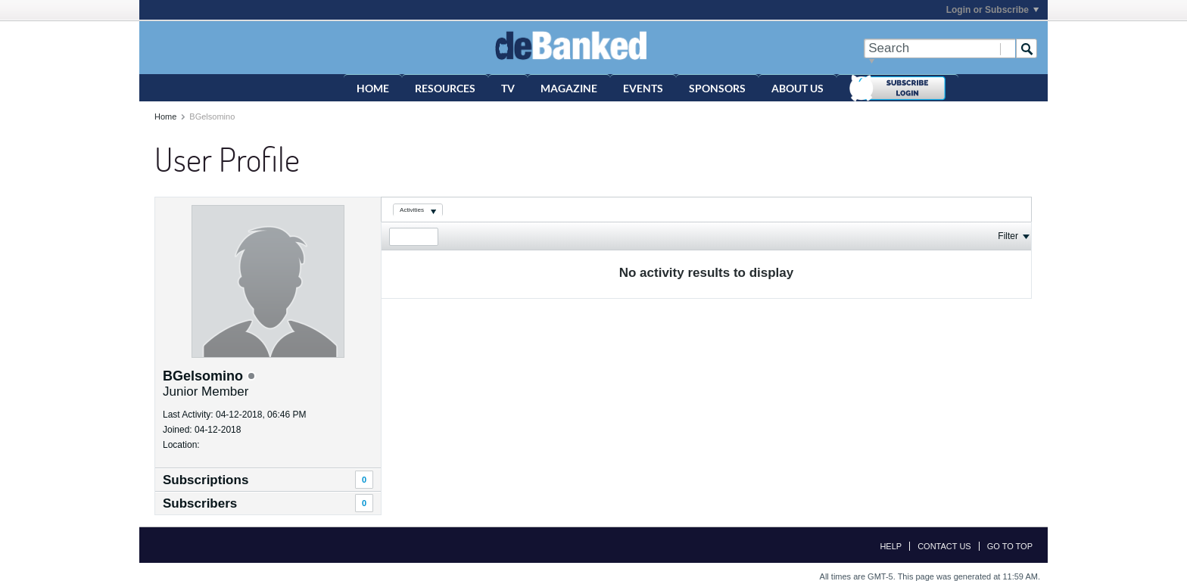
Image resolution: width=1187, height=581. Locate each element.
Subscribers (200, 503)
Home (373, 88)
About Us (797, 88)
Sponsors (717, 88)
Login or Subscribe (992, 10)
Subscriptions (205, 480)
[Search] (939, 48)
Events (643, 88)
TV (508, 88)
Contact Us (944, 546)
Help (891, 546)
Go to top (1010, 546)
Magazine (569, 88)
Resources (445, 88)
